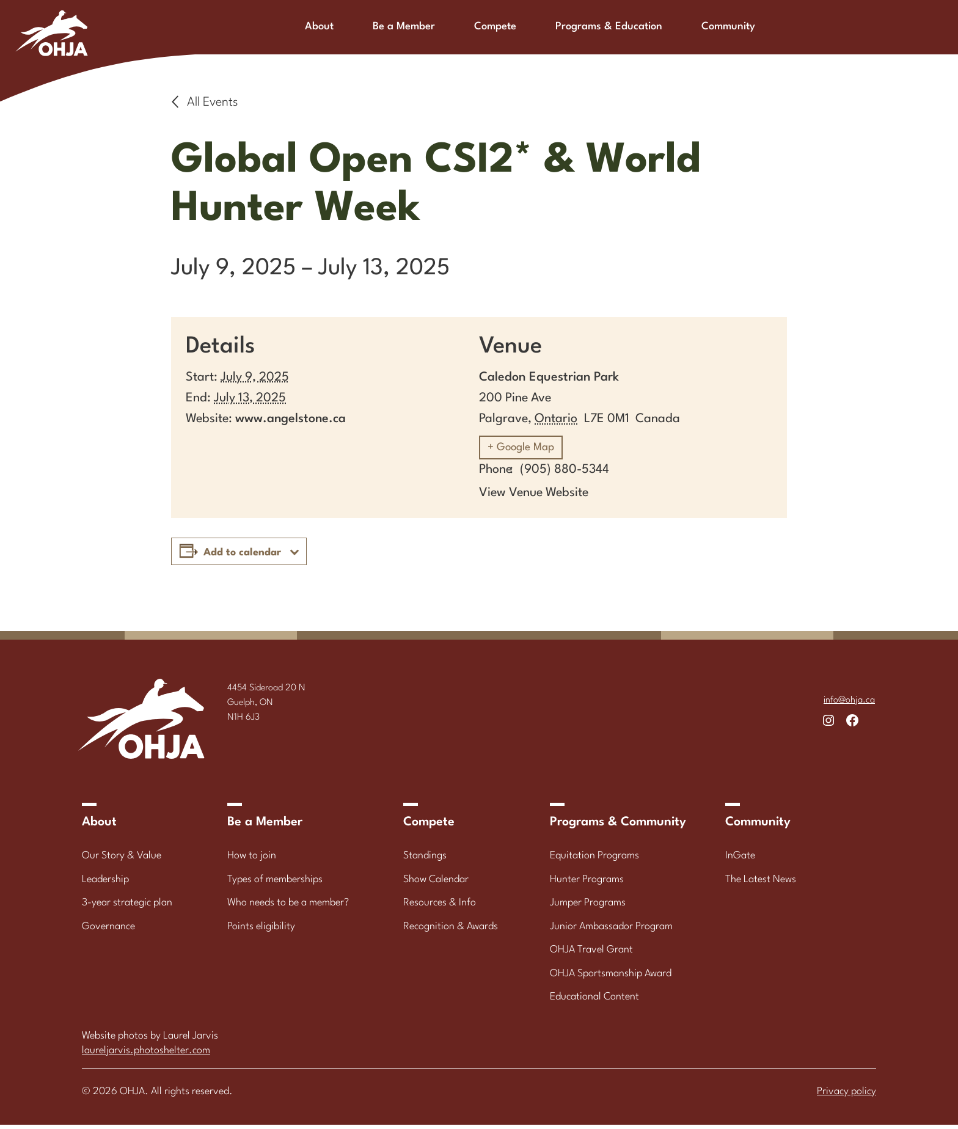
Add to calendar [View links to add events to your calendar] (242, 557)
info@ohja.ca (849, 704)
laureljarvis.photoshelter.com (146, 1055)
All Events (212, 103)
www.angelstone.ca (290, 419)
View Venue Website (533, 497)
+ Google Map (527, 451)
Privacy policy (846, 1096)
